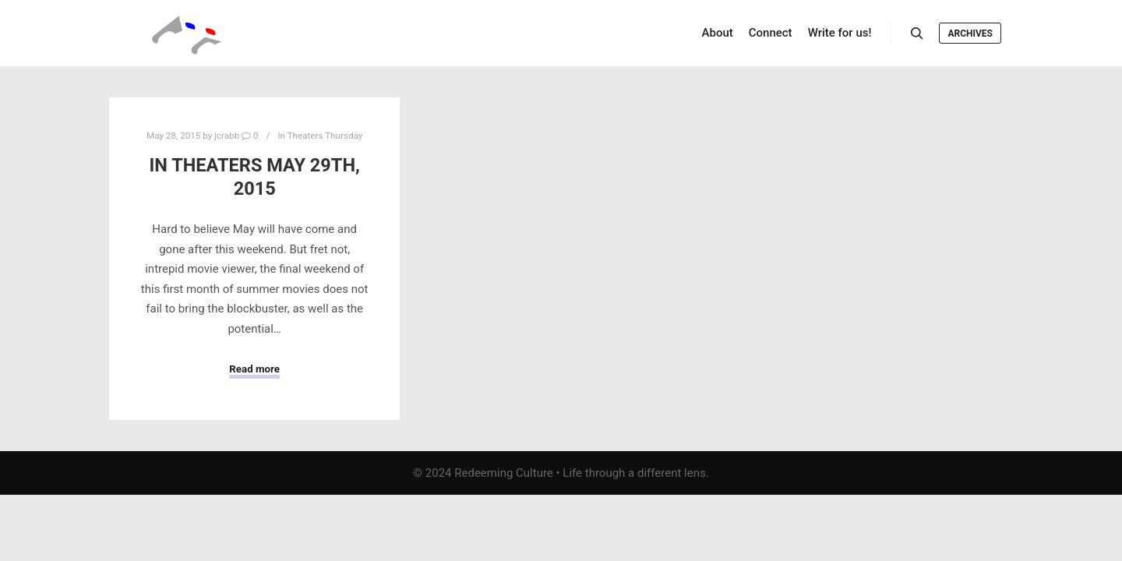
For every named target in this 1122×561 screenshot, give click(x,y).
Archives (970, 33)
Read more (254, 369)
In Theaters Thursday (319, 135)
